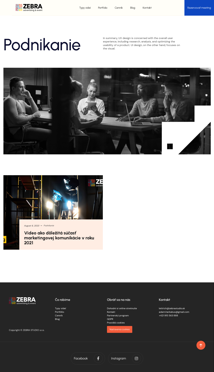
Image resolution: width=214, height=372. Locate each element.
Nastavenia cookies (120, 329)
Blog (132, 7)
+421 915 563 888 (168, 315)
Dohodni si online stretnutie (122, 308)
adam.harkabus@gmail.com (174, 311)
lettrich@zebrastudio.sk (172, 308)
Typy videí (85, 7)
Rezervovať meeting (199, 7)
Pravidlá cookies (116, 322)
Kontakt (147, 7)
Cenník (119, 7)
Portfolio (102, 7)
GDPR (110, 319)
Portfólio (59, 311)
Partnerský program (118, 315)
